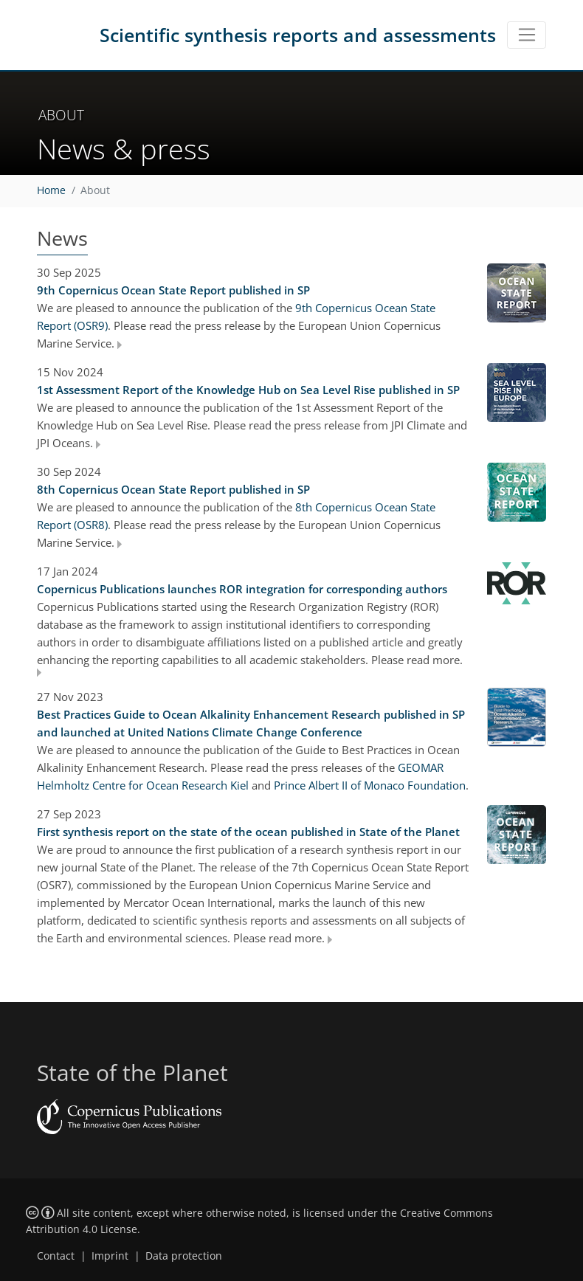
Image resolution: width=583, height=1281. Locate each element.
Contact (56, 1256)
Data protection (183, 1256)
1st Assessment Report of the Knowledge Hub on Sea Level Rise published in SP (248, 389)
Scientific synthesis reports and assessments (298, 34)
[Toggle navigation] (526, 35)
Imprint (110, 1256)
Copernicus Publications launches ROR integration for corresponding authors (242, 588)
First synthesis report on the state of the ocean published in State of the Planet (248, 831)
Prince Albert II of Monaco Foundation (370, 785)
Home (51, 190)
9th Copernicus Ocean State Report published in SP (173, 290)
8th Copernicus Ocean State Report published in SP (173, 489)
